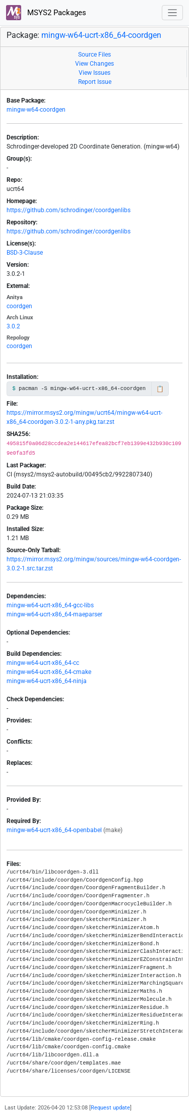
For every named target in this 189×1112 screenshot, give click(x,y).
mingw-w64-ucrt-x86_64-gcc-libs (50, 605)
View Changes (94, 63)
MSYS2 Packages (46, 12)
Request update (110, 1107)
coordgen (19, 306)
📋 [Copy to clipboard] (160, 389)
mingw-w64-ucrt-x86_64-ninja (47, 681)
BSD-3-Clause (25, 252)
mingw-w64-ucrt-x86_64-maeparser (54, 614)
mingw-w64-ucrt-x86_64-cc (43, 662)
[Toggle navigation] (172, 13)
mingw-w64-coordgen (36, 109)
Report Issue (94, 81)
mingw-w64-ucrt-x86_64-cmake (49, 671)
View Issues (94, 72)
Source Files (94, 54)
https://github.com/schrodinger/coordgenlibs (69, 210)
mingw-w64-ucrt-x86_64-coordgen (101, 35)
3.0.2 (13, 326)
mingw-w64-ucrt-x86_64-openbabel (54, 830)
